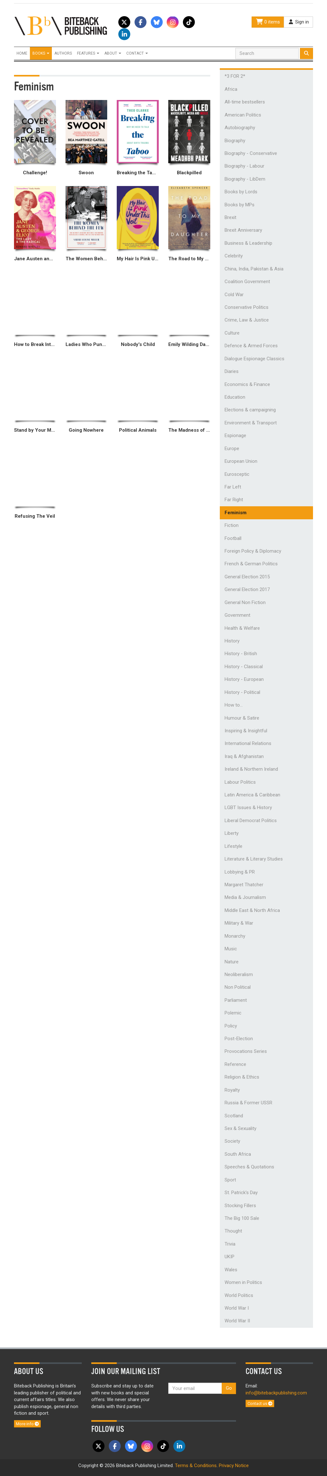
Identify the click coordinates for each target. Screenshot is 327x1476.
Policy (231, 1026)
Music (231, 949)
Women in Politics (243, 1282)
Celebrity (234, 256)
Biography (235, 140)
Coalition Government (247, 281)
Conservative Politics (246, 307)
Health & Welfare (242, 628)
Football (233, 538)
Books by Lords (241, 192)
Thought (233, 1231)
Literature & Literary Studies (254, 859)
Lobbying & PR (240, 872)
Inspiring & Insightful (246, 731)
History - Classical (244, 666)
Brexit (230, 217)
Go (229, 1388)
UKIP (229, 1257)
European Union (241, 461)
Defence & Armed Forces (251, 346)
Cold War (234, 294)
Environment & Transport (251, 423)
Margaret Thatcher (244, 885)
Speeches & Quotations (249, 1167)
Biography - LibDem (245, 179)
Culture (232, 333)
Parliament (236, 1000)
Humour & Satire (242, 718)
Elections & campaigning (250, 410)
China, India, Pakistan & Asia (254, 269)
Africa (231, 89)
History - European (244, 679)
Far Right (234, 499)
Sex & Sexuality (240, 1128)
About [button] (112, 53)
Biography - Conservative (251, 153)
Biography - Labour (244, 166)
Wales (231, 1270)
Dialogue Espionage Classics (254, 359)
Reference (235, 1064)
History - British (241, 653)
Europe (232, 448)
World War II (237, 1321)
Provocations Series (246, 1051)
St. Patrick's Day (241, 1192)
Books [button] (40, 53)
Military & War (239, 923)
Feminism (236, 512)
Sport (230, 1180)
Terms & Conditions (196, 1465)
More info (27, 1423)
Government (237, 615)
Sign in (298, 22)
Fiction (232, 525)
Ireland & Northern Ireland (251, 769)
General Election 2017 (247, 589)
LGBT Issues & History (248, 807)
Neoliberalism (239, 974)
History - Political (242, 692)
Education (235, 397)
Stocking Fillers (240, 1205)
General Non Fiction (245, 602)
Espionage (235, 435)
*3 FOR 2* (235, 76)
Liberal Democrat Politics (251, 820)
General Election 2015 (247, 577)
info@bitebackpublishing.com (276, 1393)
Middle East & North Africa (252, 910)
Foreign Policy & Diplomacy (253, 551)
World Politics (239, 1295)
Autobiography (240, 127)
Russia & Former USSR (248, 1103)
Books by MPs (239, 205)
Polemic (233, 1013)
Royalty (232, 1090)
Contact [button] (137, 53)
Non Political (238, 987)
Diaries (232, 371)
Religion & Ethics (242, 1077)
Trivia (230, 1244)
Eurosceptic (237, 474)
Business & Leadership (248, 243)
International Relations (248, 743)
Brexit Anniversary (243, 230)
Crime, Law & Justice (247, 320)
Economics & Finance (247, 384)
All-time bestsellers (245, 102)
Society (232, 1141)
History (232, 641)
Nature (232, 962)
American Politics (243, 115)
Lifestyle (233, 846)
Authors (63, 53)
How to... (234, 705)
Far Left (233, 487)
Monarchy (235, 936)
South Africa (238, 1154)
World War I (237, 1308)
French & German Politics (251, 564)
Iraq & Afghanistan (244, 756)
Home (22, 53)
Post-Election (239, 1038)
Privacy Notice (234, 1465)
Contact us (259, 1403)
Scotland (234, 1116)
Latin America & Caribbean (252, 795)
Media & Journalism (245, 897)
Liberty (232, 833)
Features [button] (88, 53)
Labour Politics (240, 782)
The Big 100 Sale (242, 1218)
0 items (268, 22)
